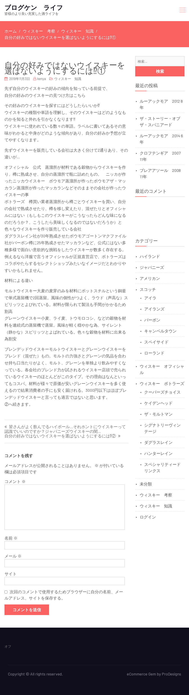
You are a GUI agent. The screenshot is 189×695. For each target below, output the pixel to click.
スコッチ (148, 289)
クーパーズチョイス (162, 392)
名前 (11, 538)
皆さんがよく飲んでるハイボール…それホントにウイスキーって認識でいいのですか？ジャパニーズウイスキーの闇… (65, 429)
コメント (15, 481)
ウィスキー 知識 (67, 79)
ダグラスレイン (158, 442)
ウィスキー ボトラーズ (162, 383)
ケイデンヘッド (158, 403)
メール (13, 555)
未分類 (146, 483)
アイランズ (154, 308)
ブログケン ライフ (33, 7)
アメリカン (150, 278)
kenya (41, 79)
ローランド (154, 352)
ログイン (148, 516)
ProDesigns (171, 673)
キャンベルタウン (160, 330)
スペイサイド (156, 341)
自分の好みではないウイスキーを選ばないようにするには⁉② (60, 436)
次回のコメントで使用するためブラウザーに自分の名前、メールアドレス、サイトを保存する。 (63, 594)
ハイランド (150, 256)
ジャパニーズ (152, 267)
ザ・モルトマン (158, 414)
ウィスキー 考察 (156, 494)
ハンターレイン (158, 453)
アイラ (150, 297)
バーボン (152, 319)
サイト (10, 573)
